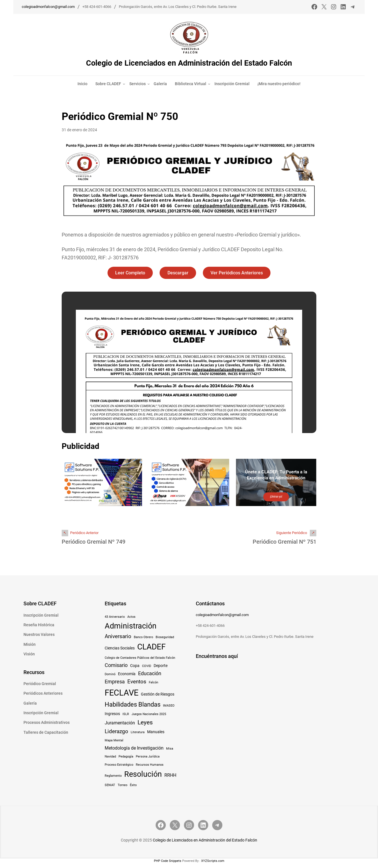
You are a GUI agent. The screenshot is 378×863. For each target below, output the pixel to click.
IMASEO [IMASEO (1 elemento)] (169, 705)
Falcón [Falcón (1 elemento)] (153, 682)
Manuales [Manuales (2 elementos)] (155, 731)
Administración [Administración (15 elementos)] (130, 625)
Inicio (82, 83)
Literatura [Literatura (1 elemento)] (138, 732)
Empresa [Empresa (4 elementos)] (115, 681)
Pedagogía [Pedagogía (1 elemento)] (126, 756)
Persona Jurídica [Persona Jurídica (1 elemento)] (148, 756)
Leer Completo (130, 272)
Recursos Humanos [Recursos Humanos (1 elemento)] (150, 764)
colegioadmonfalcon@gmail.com (48, 7)
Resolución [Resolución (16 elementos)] (143, 773)
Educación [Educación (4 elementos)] (149, 673)
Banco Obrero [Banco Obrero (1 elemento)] (143, 637)
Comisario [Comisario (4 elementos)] (116, 665)
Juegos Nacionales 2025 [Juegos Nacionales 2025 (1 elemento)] (149, 714)
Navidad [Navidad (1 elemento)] (110, 756)
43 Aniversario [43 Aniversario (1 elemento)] (115, 616)
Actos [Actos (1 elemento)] (131, 616)
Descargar (177, 272)
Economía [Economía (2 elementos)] (127, 673)
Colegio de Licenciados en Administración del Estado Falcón (189, 63)
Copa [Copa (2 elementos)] (134, 665)
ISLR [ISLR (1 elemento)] (126, 714)
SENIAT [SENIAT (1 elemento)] (110, 785)
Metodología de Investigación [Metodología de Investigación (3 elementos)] (134, 747)
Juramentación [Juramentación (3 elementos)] (120, 722)
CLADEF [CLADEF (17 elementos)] (151, 646)
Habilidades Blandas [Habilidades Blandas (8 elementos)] (132, 704)
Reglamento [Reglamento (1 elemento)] (113, 775)
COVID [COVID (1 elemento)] (146, 666)
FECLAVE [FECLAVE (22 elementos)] (121, 692)
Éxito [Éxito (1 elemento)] (133, 785)
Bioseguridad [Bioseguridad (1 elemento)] (165, 637)
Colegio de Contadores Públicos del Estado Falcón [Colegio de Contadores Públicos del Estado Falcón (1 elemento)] (140, 658)
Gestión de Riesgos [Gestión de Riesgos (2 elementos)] (157, 694)
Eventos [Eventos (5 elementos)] (136, 681)
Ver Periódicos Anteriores (237, 272)
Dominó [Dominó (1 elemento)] (110, 674)
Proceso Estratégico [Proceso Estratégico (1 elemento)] (119, 764)
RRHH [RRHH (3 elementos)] (170, 775)
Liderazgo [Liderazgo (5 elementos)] (116, 731)
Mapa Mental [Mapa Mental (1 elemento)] (114, 740)
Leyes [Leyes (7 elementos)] (145, 722)
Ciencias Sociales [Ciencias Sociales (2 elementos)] (120, 647)
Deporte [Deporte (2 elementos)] (160, 665)
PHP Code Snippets (167, 860)
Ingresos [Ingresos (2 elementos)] (112, 713)
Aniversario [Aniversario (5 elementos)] (118, 636)
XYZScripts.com (212, 860)
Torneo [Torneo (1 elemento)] (122, 785)
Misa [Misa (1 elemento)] (169, 748)
